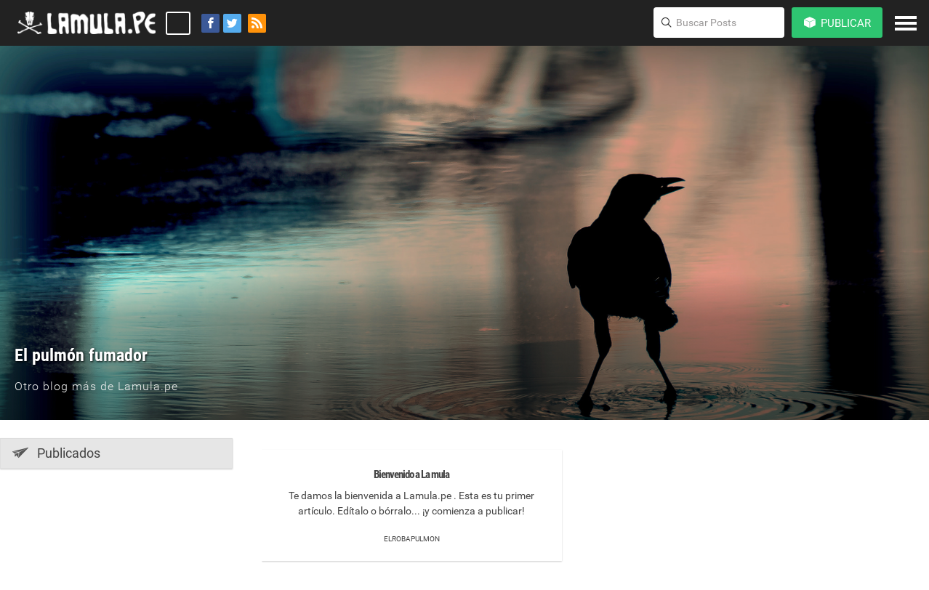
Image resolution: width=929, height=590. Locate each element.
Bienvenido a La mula (411, 474)
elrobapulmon (412, 539)
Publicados (56, 453)
